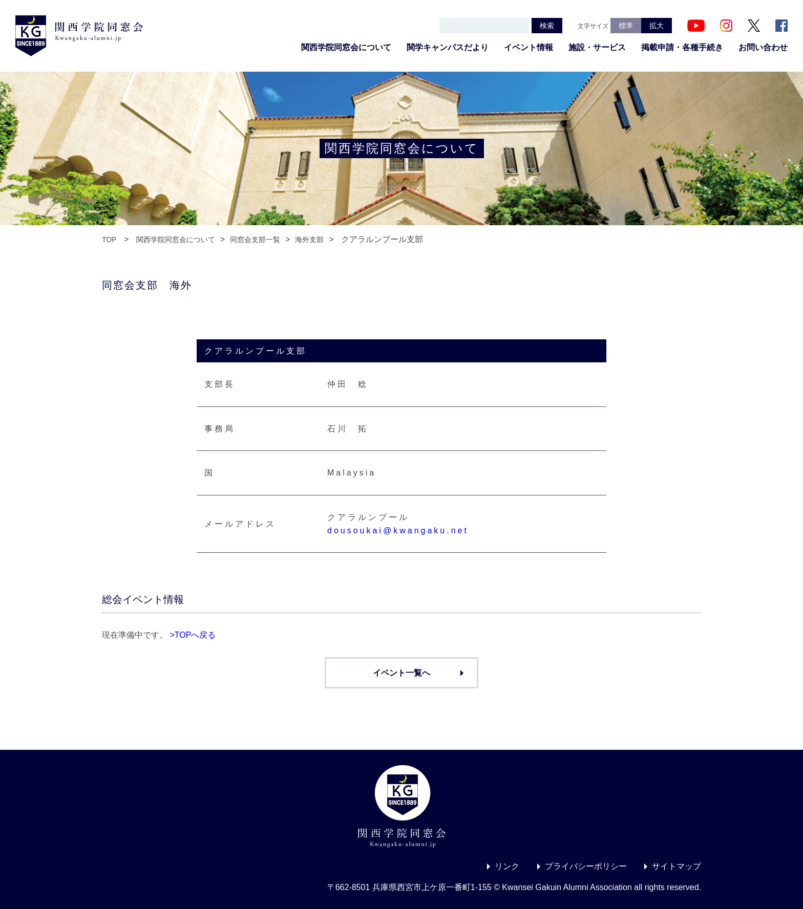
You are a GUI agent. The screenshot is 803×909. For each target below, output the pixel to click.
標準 (626, 25)
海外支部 (309, 239)
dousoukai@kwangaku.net (398, 530)
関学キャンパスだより (448, 47)
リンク (507, 866)
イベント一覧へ (401, 672)
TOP (109, 239)
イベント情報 (528, 47)
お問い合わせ (763, 47)
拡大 (656, 25)
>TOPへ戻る (193, 635)
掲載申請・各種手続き (682, 47)
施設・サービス (597, 47)
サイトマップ (676, 866)
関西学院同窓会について (346, 47)
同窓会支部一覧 (255, 239)
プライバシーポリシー (586, 866)
